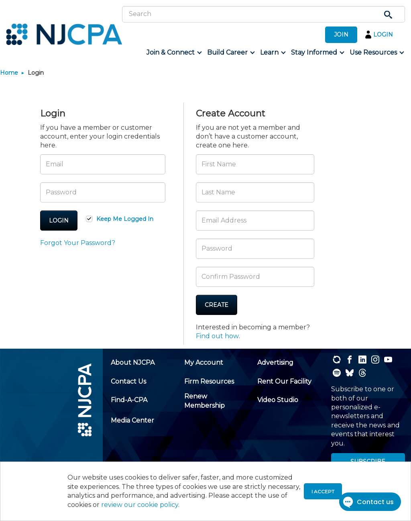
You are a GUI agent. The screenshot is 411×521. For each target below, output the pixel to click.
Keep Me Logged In (124, 219)
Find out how (217, 336)
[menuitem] (173, 53)
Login (59, 220)
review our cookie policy (139, 505)
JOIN (341, 34)
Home (9, 72)
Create (216, 305)
